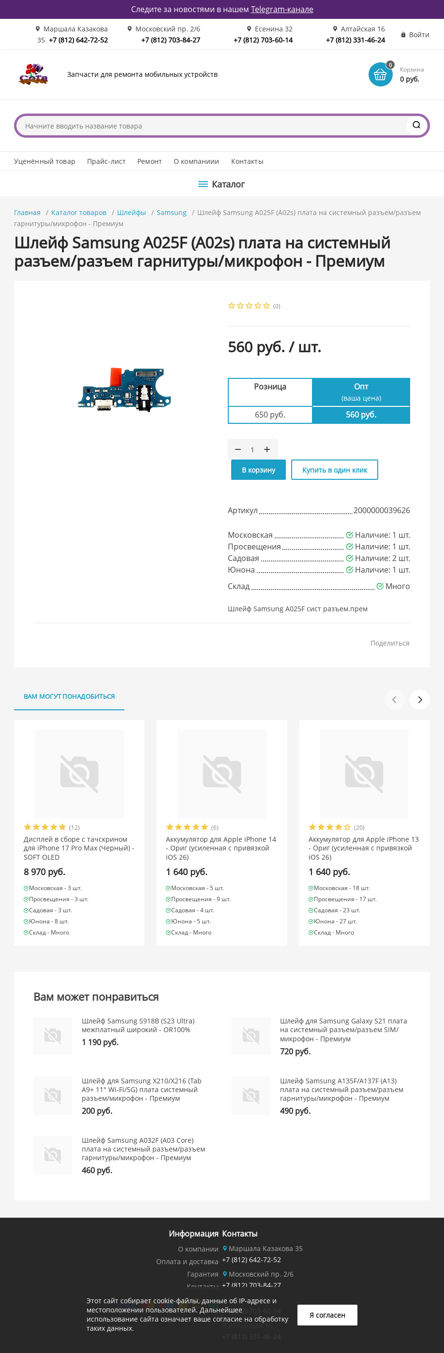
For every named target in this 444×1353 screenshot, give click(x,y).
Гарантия (203, 1274)
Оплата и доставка (187, 1261)
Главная (27, 212)
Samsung (172, 212)
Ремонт (149, 161)
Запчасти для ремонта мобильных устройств (142, 74)
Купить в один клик (334, 470)
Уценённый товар (44, 161)
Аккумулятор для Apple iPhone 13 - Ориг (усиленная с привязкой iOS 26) (364, 848)
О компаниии (197, 161)
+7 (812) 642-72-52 (78, 39)
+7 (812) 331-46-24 (355, 39)
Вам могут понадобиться (69, 696)
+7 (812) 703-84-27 (170, 39)
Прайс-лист (106, 161)
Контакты (247, 161)
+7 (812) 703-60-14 (263, 39)
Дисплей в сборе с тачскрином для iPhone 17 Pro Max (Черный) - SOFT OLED (79, 848)
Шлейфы (131, 212)
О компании (198, 1248)
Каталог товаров (78, 212)
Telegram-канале (282, 9)
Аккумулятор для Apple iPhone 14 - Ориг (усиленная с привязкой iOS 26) (221, 848)
